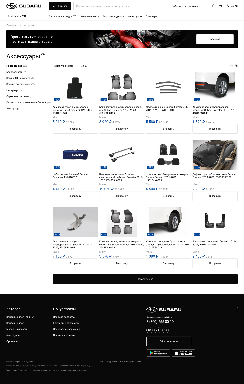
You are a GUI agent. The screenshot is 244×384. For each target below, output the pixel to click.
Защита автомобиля (20, 84)
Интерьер (14, 90)
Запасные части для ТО (62, 16)
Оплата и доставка (64, 335)
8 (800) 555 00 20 (160, 321)
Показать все (16, 65)
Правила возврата (64, 316)
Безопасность (16, 71)
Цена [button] (86, 65)
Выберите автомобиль (185, 6)
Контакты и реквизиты (66, 322)
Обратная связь (169, 341)
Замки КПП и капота (20, 78)
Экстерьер (14, 108)
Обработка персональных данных (19, 362)
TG (149, 330)
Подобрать (215, 38)
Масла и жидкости (113, 16)
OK (165, 330)
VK (157, 330)
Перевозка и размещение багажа (28, 102)
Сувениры (151, 16)
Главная (11, 25)
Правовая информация (66, 329)
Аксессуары (135, 16)
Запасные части (89, 16)
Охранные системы (19, 96)
